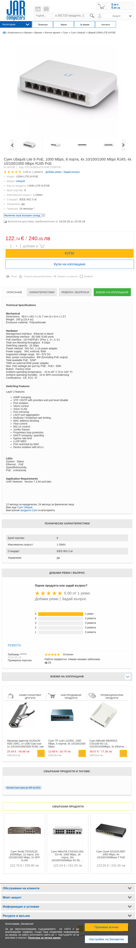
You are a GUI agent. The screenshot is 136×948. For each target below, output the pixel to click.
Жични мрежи (52, 32)
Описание (14, 292)
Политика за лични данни (44, 937)
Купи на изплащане (69, 264)
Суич (65, 32)
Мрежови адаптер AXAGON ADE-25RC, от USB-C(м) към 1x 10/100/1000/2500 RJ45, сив (25, 743)
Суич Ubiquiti (78, 32)
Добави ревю (53, 171)
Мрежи (38, 32)
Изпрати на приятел (68, 276)
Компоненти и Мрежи (20, 32)
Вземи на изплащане (112, 292)
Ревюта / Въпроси (75, 292)
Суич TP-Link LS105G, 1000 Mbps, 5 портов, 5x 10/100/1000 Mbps (66, 743)
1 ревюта (37, 171)
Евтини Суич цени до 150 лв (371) (23, 788)
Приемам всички (106, 927)
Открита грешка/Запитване (37, 276)
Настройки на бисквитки (106, 939)
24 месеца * (26, 208)
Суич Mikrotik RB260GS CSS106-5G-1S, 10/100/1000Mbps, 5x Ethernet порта (107, 743)
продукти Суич (29, 510)
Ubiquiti (20, 181)
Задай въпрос (71, 171)
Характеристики (42, 292)
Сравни (88, 276)
